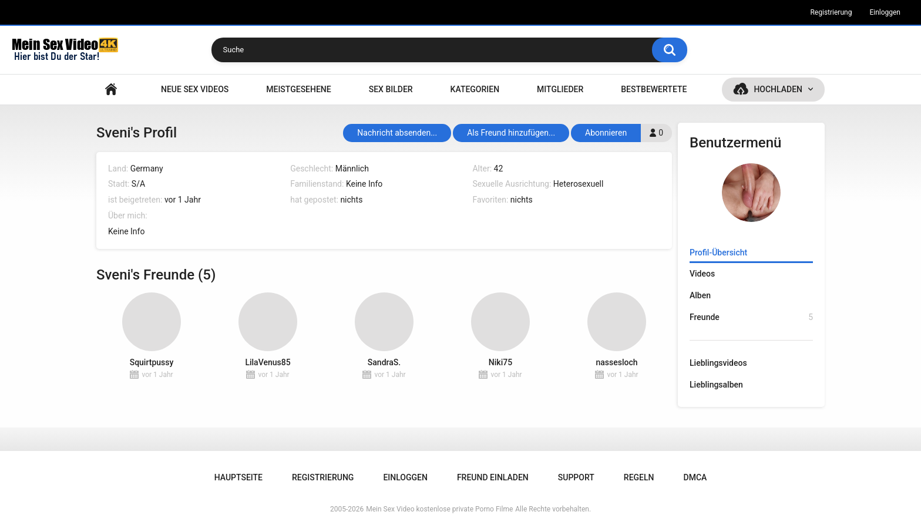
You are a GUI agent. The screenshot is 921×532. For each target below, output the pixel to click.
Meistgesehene (298, 89)
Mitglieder (560, 89)
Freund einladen (493, 477)
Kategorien (475, 89)
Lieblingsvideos (718, 363)
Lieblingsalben (716, 384)
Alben (700, 295)
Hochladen (778, 89)
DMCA (695, 477)
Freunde (751, 317)
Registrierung (831, 12)
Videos (702, 273)
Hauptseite (111, 90)
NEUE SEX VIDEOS (194, 89)
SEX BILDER (391, 89)
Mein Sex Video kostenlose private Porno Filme (439, 509)
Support (576, 477)
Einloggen (884, 12)
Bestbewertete (654, 89)
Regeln (639, 477)
